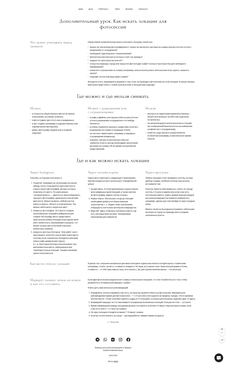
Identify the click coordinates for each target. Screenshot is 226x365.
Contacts (143, 9)
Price (117, 9)
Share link (114, 325)
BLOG (91, 9)
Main (81, 9)
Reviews (129, 9)
